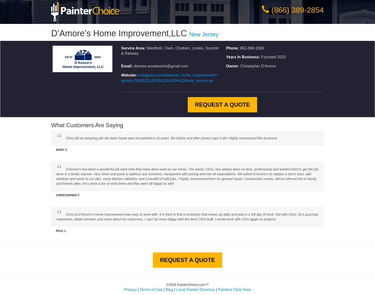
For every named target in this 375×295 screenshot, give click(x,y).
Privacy (130, 290)
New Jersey (204, 34)
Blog (169, 290)
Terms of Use (151, 290)
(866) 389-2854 (297, 10)
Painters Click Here (234, 290)
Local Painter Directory (195, 290)
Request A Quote (222, 104)
